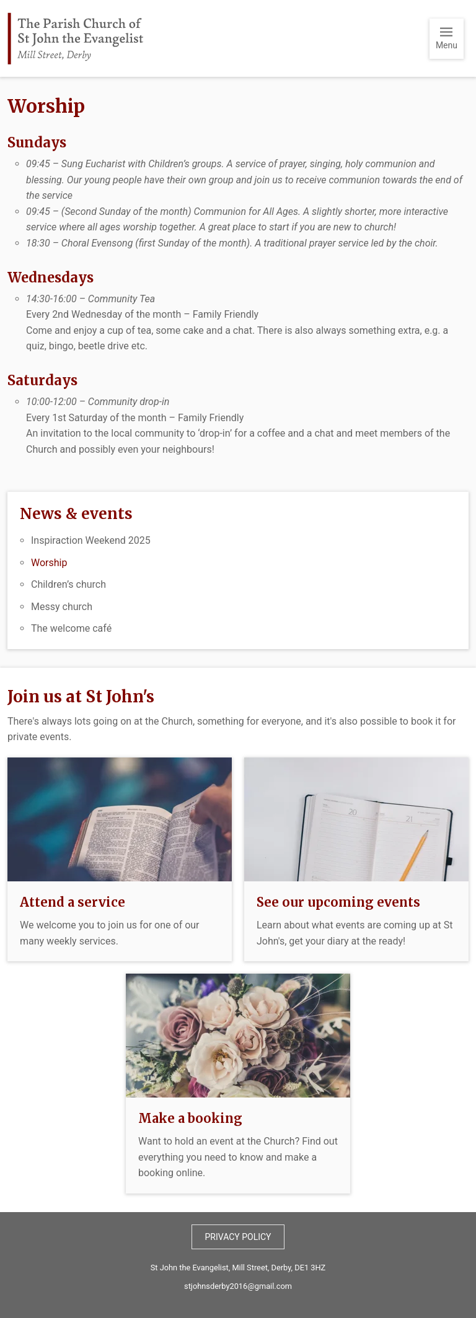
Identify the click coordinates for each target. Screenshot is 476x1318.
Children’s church (68, 584)
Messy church (61, 607)
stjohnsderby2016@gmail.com (238, 1286)
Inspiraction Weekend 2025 (91, 540)
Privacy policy (238, 1237)
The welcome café (71, 628)
